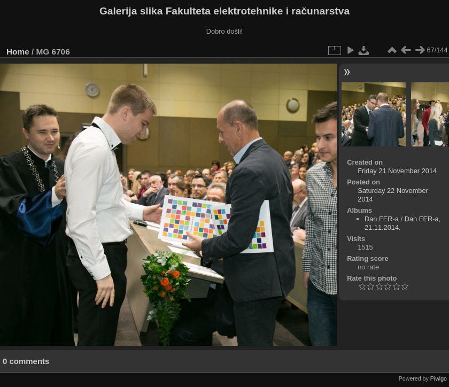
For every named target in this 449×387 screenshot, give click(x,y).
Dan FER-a (382, 219)
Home (17, 51)
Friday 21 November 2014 (397, 171)
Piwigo (438, 378)
